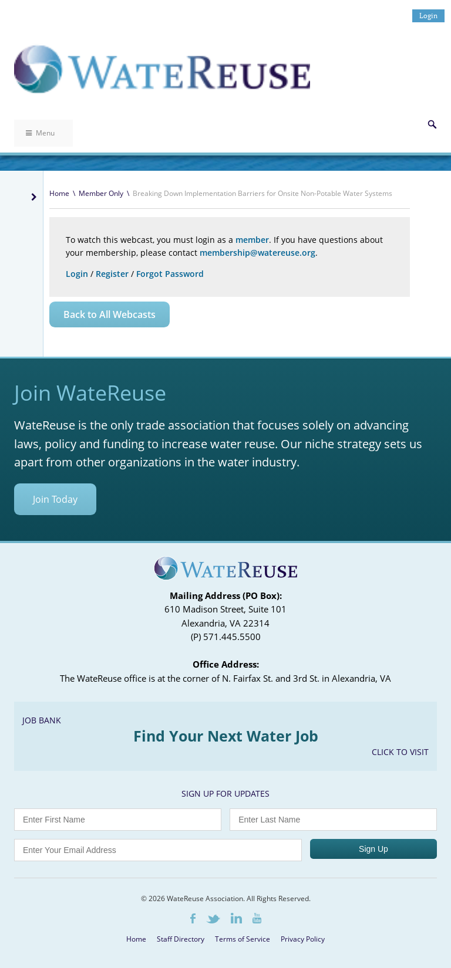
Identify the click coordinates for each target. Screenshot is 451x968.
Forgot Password (170, 273)
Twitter (213, 919)
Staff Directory (180, 939)
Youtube (257, 918)
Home (59, 193)
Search (432, 124)
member (252, 239)
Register (112, 273)
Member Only (101, 193)
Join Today (55, 499)
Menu (40, 133)
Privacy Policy (303, 939)
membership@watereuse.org (257, 252)
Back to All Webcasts (109, 314)
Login (428, 15)
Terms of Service (242, 939)
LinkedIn (236, 918)
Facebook (193, 918)
